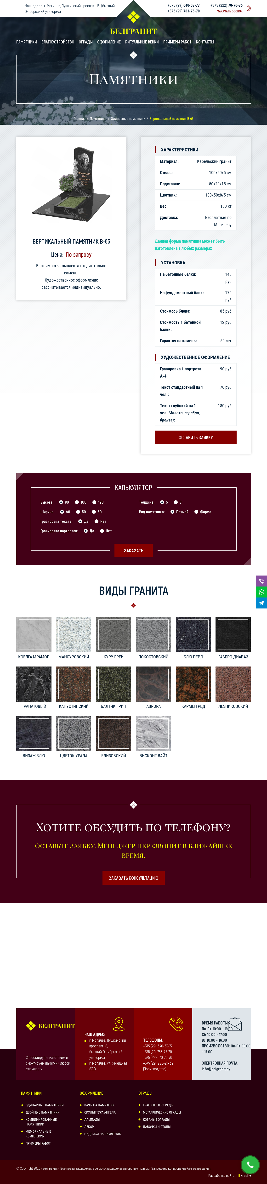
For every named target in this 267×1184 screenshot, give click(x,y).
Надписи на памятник (102, 1134)
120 (101, 502)
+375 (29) (184, 5)
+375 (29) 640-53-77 (157, 1045)
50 (84, 511)
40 (68, 511)
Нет (103, 521)
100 (83, 502)
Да (86, 521)
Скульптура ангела (100, 1112)
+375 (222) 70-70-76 (157, 1057)
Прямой (182, 511)
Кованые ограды (156, 1119)
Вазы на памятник (99, 1105)
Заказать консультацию (133, 878)
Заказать (133, 550)
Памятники (26, 41)
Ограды (86, 41)
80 (67, 502)
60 (100, 511)
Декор (89, 1127)
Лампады (92, 1119)
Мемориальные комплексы (38, 1134)
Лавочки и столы (157, 1127)
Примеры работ (177, 41)
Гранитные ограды (158, 1105)
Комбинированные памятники (41, 1122)
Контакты (205, 41)
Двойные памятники (43, 1112)
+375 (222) (226, 5)
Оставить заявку (196, 437)
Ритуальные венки (142, 41)
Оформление (109, 41)
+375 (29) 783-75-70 (157, 1051)
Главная (79, 119)
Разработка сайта (221, 1175)
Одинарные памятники (128, 119)
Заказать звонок (230, 11)
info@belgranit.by (216, 1068)
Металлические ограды (162, 1112)
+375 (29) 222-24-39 (158, 1063)
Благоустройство (57, 41)
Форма (205, 511)
